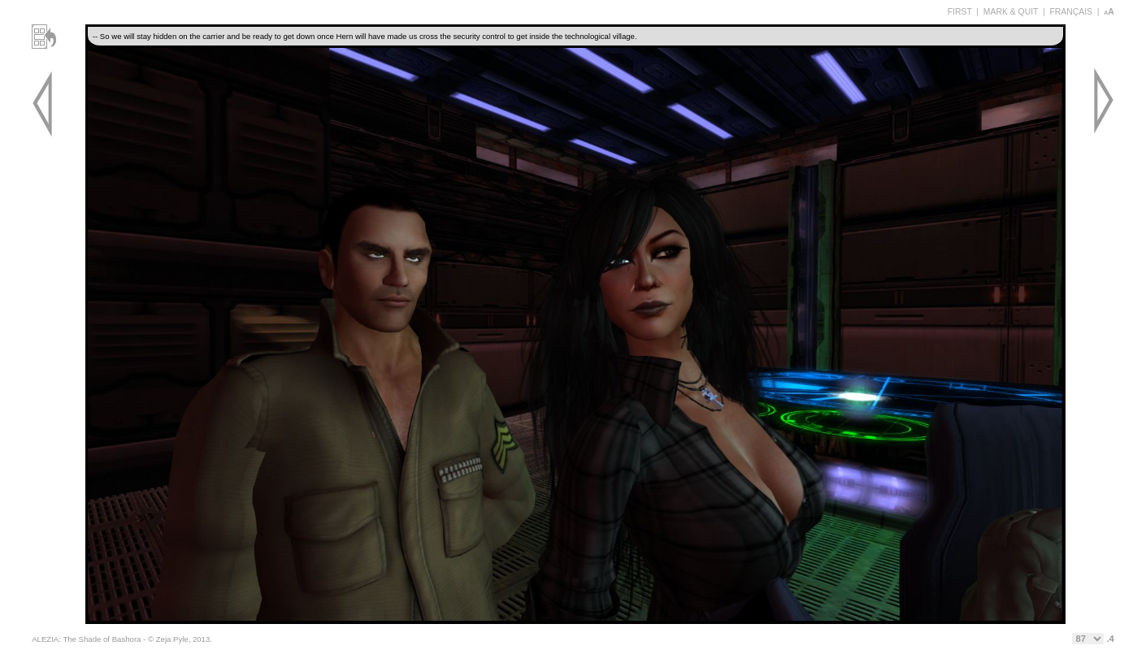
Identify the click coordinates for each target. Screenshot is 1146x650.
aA (1109, 11)
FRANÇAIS (1070, 11)
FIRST (960, 11)
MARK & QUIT (1010, 11)
